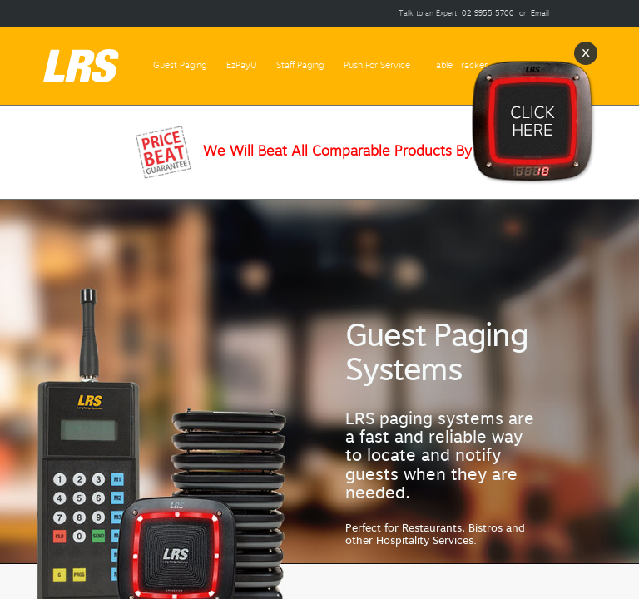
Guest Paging (179, 65)
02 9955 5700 (488, 13)
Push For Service (377, 65)
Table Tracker (459, 65)
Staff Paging (300, 65)
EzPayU (241, 65)
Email (540, 13)
